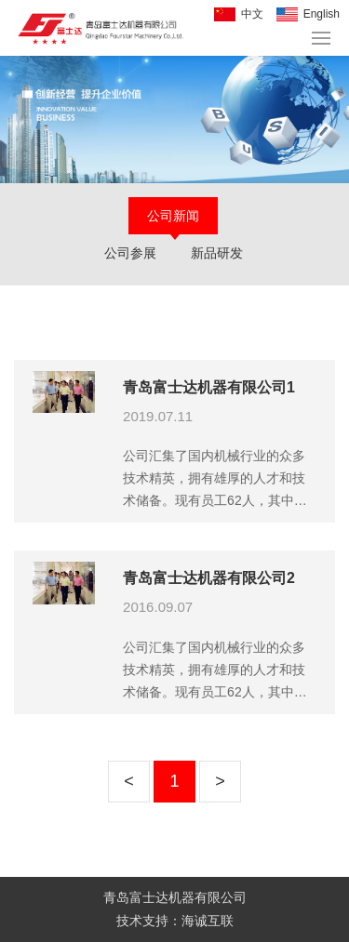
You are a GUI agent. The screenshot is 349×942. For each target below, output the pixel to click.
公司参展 (130, 252)
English (321, 13)
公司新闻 (173, 215)
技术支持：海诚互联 (175, 920)
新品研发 (217, 252)
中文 (252, 13)
